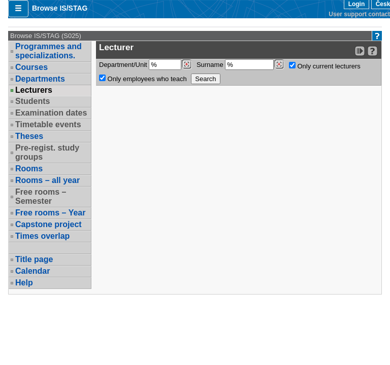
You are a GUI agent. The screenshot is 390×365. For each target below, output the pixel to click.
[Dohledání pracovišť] (186, 64)
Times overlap (42, 236)
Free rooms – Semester (40, 196)
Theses (29, 136)
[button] (18, 8)
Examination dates (51, 112)
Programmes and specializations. (48, 51)
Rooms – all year (47, 180)
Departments (40, 79)
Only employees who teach (143, 79)
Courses (31, 67)
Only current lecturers (325, 66)
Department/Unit (145, 64)
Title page (34, 259)
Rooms (29, 168)
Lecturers (33, 90)
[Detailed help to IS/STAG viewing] (372, 51)
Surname (240, 64)
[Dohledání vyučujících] (279, 64)
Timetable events (48, 124)
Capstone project (48, 224)
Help (24, 282)
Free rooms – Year (50, 212)
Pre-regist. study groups (47, 152)
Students (32, 101)
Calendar (32, 271)
